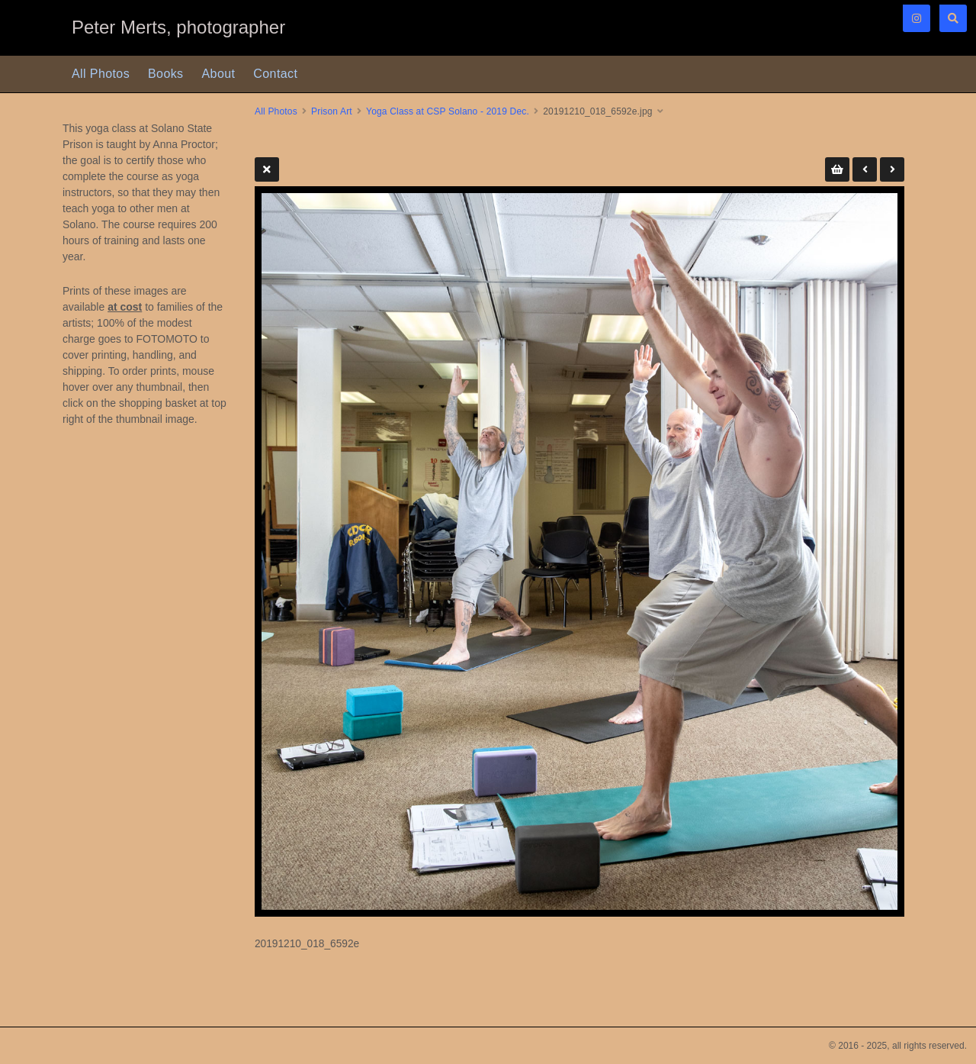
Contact (275, 73)
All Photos (101, 73)
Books (165, 73)
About (219, 73)
